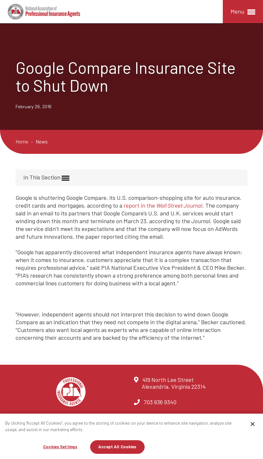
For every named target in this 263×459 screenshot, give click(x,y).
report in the (163, 205)
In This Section (46, 178)
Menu (243, 12)
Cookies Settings (60, 446)
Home (22, 141)
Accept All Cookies (117, 446)
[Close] (252, 424)
